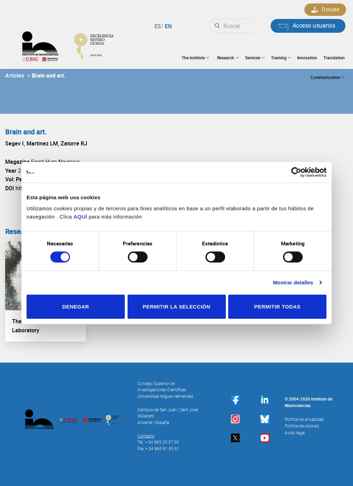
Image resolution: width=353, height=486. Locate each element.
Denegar (75, 306)
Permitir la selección (176, 306)
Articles (14, 75)
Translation (334, 57)
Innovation (307, 57)
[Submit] (217, 26)
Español (158, 26)
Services (255, 57)
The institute (195, 57)
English (167, 26)
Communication (328, 77)
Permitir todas (277, 306)
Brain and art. (49, 75)
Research (228, 57)
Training (281, 57)
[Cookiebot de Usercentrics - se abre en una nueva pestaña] (296, 172)
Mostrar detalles (293, 282)
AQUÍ (80, 216)
